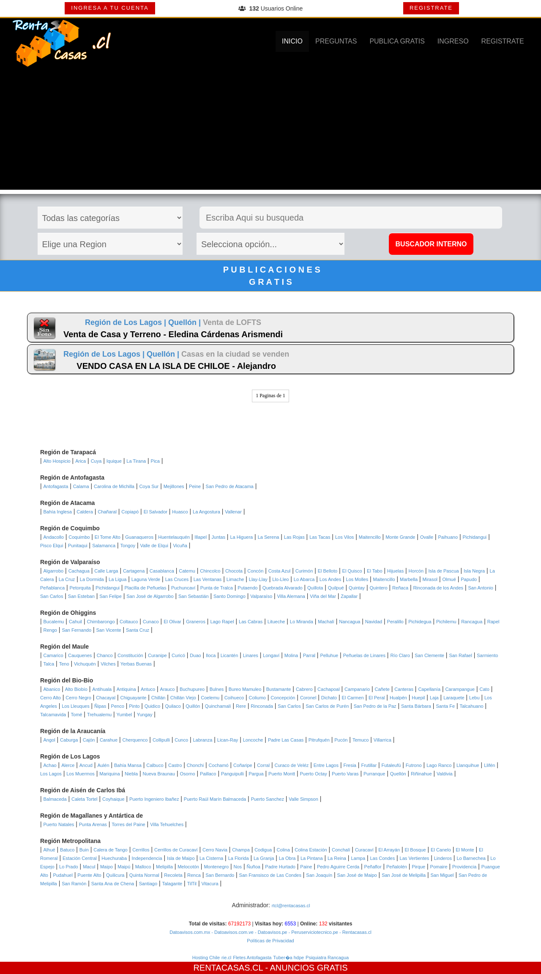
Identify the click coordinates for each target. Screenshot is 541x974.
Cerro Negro (78, 697)
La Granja (264, 858)
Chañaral (107, 511)
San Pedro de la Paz (375, 706)
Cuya (96, 461)
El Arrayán (389, 849)
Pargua (256, 773)
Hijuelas (395, 570)
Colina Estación (311, 849)
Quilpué (336, 587)
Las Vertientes (414, 858)
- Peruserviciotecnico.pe (312, 932)
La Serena (268, 537)
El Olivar (172, 621)
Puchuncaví (183, 587)
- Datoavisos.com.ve (232, 932)
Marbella (409, 579)
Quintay (357, 587)
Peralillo (395, 621)
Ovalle (426, 537)
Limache (235, 579)
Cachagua (79, 570)
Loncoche (253, 739)
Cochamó (219, 765)
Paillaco (208, 773)
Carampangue (460, 689)
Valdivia (445, 773)
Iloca (211, 655)
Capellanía (429, 689)
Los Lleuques (75, 706)
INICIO (292, 41)
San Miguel (442, 875)
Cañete (381, 689)
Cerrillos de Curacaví (176, 849)
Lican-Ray (227, 739)
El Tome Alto (107, 537)
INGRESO (453, 41)
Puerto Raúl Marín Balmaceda (215, 799)
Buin (84, 849)
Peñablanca (52, 587)
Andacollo (54, 537)
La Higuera (241, 537)
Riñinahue (421, 773)
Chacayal (105, 697)
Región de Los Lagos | (126, 322)
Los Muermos (80, 773)
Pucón (340, 739)
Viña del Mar (323, 596)
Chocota (234, 570)
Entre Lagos (326, 765)
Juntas (218, 537)
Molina (291, 655)
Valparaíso (261, 596)
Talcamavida (53, 714)
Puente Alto (89, 875)
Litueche (276, 621)
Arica (80, 461)
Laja (434, 697)
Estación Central (80, 858)
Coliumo (257, 697)
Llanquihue (467, 765)
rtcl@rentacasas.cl (291, 905)
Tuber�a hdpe (288, 957)
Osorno (187, 773)
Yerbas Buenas (136, 663)
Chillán (158, 697)
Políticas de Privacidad (270, 940)
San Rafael (460, 655)
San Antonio (480, 587)
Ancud (86, 765)
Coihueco (234, 697)
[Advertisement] (270, 130)
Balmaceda (55, 799)
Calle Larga (106, 570)
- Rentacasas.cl (355, 932)
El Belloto (327, 570)
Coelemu (210, 697)
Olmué (449, 579)
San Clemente (429, 655)
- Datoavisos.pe (270, 932)
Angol (49, 739)
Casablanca (162, 570)
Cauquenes (80, 655)
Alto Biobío (76, 689)
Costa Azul (279, 570)
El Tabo (375, 570)
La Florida (238, 858)
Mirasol (430, 579)
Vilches (108, 663)
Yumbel (124, 714)
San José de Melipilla (404, 875)
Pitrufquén (319, 739)
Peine (195, 486)
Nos (238, 866)
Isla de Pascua (443, 570)
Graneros (195, 621)
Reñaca (400, 587)
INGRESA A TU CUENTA (109, 8)
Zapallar (349, 596)
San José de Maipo (357, 875)
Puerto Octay (313, 773)
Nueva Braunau (159, 773)
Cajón (89, 739)
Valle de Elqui (154, 545)
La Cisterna (211, 858)
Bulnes (217, 689)
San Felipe (110, 596)
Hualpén (398, 697)
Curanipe (157, 655)
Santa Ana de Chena (112, 883)
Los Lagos (51, 773)
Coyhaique (113, 799)
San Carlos (51, 596)
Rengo (50, 630)
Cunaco (151, 621)
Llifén (489, 765)
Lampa (358, 858)
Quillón (193, 706)
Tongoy (127, 545)
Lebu (474, 697)
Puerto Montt (281, 773)
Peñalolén (396, 866)
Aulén (103, 765)
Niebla (131, 773)
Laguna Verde (146, 579)
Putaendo (247, 587)
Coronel (308, 697)
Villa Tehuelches (166, 824)
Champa (241, 849)
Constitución (130, 655)
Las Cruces (177, 579)
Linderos (443, 858)
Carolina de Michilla (114, 486)
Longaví (271, 655)
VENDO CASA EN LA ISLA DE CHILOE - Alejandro (176, 366)
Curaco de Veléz (292, 765)
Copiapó (130, 511)
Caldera (85, 511)
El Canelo (441, 849)
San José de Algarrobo (149, 596)
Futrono (414, 765)
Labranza (202, 739)
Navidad (373, 621)
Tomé (76, 714)
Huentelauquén (174, 537)
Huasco (180, 511)
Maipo (106, 866)
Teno (64, 663)
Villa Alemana (291, 596)
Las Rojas (294, 537)
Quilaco (172, 706)
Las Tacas (319, 537)
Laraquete (453, 697)
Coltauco (129, 621)
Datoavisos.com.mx (189, 932)
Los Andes (330, 579)
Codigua (263, 849)
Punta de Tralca (216, 587)
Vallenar (233, 511)
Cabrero (304, 689)
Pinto (134, 706)
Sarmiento (487, 655)
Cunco (181, 739)
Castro (175, 765)
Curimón (304, 570)
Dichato (329, 697)
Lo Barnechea (471, 858)
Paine (306, 866)
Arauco (167, 689)
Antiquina (126, 689)
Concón (255, 570)
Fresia (349, 765)
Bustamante (278, 689)
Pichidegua (419, 621)
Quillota (315, 587)
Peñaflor (373, 866)
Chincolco (210, 570)
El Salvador (155, 511)
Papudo (469, 579)
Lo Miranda (301, 621)
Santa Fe (445, 706)
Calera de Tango (110, 849)
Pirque (418, 866)
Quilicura (115, 875)
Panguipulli (232, 773)
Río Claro (400, 655)
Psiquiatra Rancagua (327, 957)
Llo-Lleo (280, 579)
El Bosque (415, 849)
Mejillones (174, 486)
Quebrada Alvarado (282, 587)
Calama (81, 486)
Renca (194, 875)
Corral (263, 765)
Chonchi (195, 765)
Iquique (114, 461)
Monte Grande (400, 537)
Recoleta (173, 875)
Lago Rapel (222, 621)
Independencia (147, 858)
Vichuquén (85, 663)
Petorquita (80, 587)
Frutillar (369, 765)
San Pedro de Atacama (230, 486)
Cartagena (134, 570)
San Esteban (81, 596)
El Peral (377, 697)
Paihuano (448, 537)
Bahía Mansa (128, 765)
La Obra (287, 858)
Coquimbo (79, 537)
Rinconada (262, 706)
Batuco (67, 849)
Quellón (398, 773)
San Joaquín (319, 875)
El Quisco (352, 570)
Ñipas (100, 706)
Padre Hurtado (280, 866)
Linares (250, 655)
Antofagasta (56, 486)
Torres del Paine (128, 824)
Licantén (229, 655)
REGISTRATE (431, 8)
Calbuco (154, 765)
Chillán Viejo (183, 697)
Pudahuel (63, 875)
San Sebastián (193, 596)
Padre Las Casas (285, 739)
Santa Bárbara (416, 706)
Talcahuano (471, 706)
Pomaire (439, 866)
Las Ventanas (208, 579)
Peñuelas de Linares (364, 655)
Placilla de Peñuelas (145, 587)
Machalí (326, 621)
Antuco (148, 689)
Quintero (378, 587)
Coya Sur (148, 486)
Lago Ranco (438, 765)
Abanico (52, 689)
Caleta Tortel (84, 799)
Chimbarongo (101, 621)
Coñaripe (242, 765)
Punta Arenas (93, 824)
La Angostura (206, 511)
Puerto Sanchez (267, 799)
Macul (89, 866)
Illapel (200, 537)
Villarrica (382, 739)
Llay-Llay (258, 579)
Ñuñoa (253, 866)
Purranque (374, 773)
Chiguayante (133, 697)
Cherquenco (135, 739)
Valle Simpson (303, 799)
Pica (155, 461)
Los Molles (357, 579)
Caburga (69, 739)
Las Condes (382, 858)
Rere (241, 706)
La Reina (337, 858)
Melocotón (188, 866)
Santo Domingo (229, 596)
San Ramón (74, 883)
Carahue (108, 739)
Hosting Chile (206, 957)
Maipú (123, 866)
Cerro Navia (214, 849)
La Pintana (312, 858)
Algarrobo (54, 570)
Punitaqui (77, 545)
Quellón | (185, 322)
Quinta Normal (144, 875)
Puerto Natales (59, 824)
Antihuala (102, 689)
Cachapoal (328, 689)
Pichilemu (446, 621)
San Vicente (108, 630)
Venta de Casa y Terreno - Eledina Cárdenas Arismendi (173, 334)
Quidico (152, 706)
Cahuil (75, 621)
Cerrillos (140, 849)
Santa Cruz (137, 630)
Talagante (172, 883)
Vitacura (209, 883)
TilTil (192, 883)
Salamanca (103, 545)
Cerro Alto (50, 697)
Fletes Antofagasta (252, 957)
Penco (117, 706)
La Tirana (136, 461)
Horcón (416, 570)
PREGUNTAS (336, 41)
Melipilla (164, 866)
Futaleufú (391, 765)
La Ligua (117, 579)
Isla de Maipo (180, 858)
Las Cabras (250, 621)
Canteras (403, 689)
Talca (49, 663)
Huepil (418, 697)
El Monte (465, 849)
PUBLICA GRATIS (396, 41)
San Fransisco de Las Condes (270, 875)
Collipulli (161, 739)
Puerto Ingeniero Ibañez (154, 799)
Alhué (49, 849)
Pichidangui (474, 537)
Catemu (187, 570)
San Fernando (76, 630)
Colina (283, 849)
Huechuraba (114, 858)
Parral (309, 655)
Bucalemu (54, 621)
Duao (195, 655)
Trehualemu (99, 714)
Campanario (357, 689)
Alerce (67, 765)
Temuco (360, 739)
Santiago (148, 883)
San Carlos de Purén (327, 706)
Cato (484, 689)
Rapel (493, 621)
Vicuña (180, 545)
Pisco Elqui (51, 545)
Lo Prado (68, 866)
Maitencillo (370, 537)
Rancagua (471, 621)
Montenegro (216, 866)
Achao (50, 765)
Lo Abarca (304, 579)
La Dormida (92, 579)
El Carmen (353, 697)
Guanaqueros (139, 537)
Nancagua (349, 621)
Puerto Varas (345, 773)
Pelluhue (329, 655)
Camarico (53, 655)
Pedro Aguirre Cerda (338, 866)
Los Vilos (344, 537)
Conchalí (341, 849)
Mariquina (109, 773)
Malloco (143, 866)
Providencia (464, 866)
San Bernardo (219, 875)
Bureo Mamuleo (245, 689)
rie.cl (226, 957)
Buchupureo (192, 689)
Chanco (105, 655)
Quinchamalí (218, 706)
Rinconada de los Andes (438, 587)
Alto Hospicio (57, 461)
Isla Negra (474, 570)
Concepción (282, 697)
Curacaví (364, 849)
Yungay (145, 714)
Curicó (178, 655)
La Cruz (67, 579)
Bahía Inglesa (58, 511)
